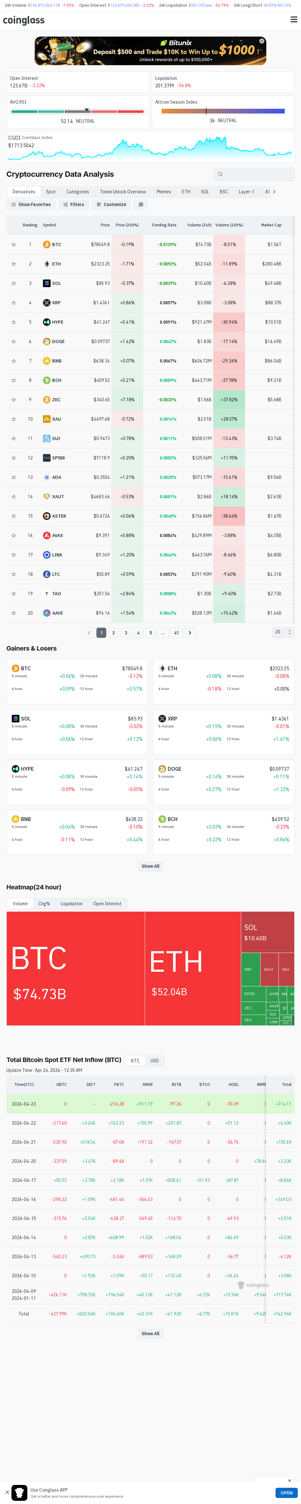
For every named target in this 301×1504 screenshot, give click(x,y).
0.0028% (168, 477)
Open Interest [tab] (107, 904)
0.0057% (168, 303)
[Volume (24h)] (194, 225)
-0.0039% (167, 283)
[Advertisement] (150, 1477)
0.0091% (168, 322)
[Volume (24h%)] (229, 225)
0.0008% (168, 594)
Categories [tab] (77, 192)
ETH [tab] (186, 192)
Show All (150, 866)
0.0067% (168, 361)
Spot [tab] (51, 192)
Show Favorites (31, 204)
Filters (73, 204)
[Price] (92, 225)
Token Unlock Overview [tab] (123, 192)
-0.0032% (167, 400)
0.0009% (168, 380)
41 (176, 633)
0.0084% (168, 535)
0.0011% (168, 438)
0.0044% (168, 555)
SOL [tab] (205, 192)
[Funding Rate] (161, 225)
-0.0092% (167, 264)
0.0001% (168, 497)
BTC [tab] (135, 1061)
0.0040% (168, 516)
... (163, 633)
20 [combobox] (277, 632)
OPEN (287, 1493)
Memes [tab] (164, 192)
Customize (111, 204)
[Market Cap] (264, 225)
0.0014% (168, 419)
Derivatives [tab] (24, 192)
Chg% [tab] (44, 904)
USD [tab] (154, 1061)
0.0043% (168, 613)
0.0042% (168, 341)
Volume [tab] (20, 904)
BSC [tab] (224, 192)
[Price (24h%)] (127, 225)
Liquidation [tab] (71, 904)
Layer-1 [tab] (247, 192)
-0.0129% (167, 244)
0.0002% (168, 458)
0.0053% (168, 574)
